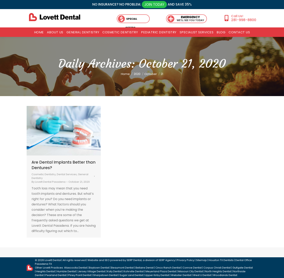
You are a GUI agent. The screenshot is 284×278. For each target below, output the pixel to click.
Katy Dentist (114, 271)
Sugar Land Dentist (131, 275)
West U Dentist (202, 275)
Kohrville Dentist (134, 271)
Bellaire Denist (144, 268)
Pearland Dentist (55, 275)
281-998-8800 (243, 19)
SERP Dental (134, 260)
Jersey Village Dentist (91, 271)
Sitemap (201, 260)
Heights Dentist (45, 271)
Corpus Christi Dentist (217, 268)
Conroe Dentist (192, 268)
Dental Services (67, 174)
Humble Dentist (66, 271)
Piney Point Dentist (79, 275)
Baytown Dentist (99, 268)
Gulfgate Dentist (243, 268)
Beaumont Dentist (122, 268)
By (48, 182)
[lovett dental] (54, 17)
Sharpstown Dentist (105, 275)
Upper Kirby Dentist (157, 275)
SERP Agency (167, 260)
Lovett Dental (53, 260)
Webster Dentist (181, 275)
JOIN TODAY (154, 4)
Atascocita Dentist (75, 268)
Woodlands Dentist (225, 275)
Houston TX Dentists (221, 260)
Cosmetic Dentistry (44, 174)
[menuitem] (39, 32)
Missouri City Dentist (190, 271)
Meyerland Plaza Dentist (161, 271)
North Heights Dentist (218, 271)
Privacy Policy (185, 260)
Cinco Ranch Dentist (168, 268)
